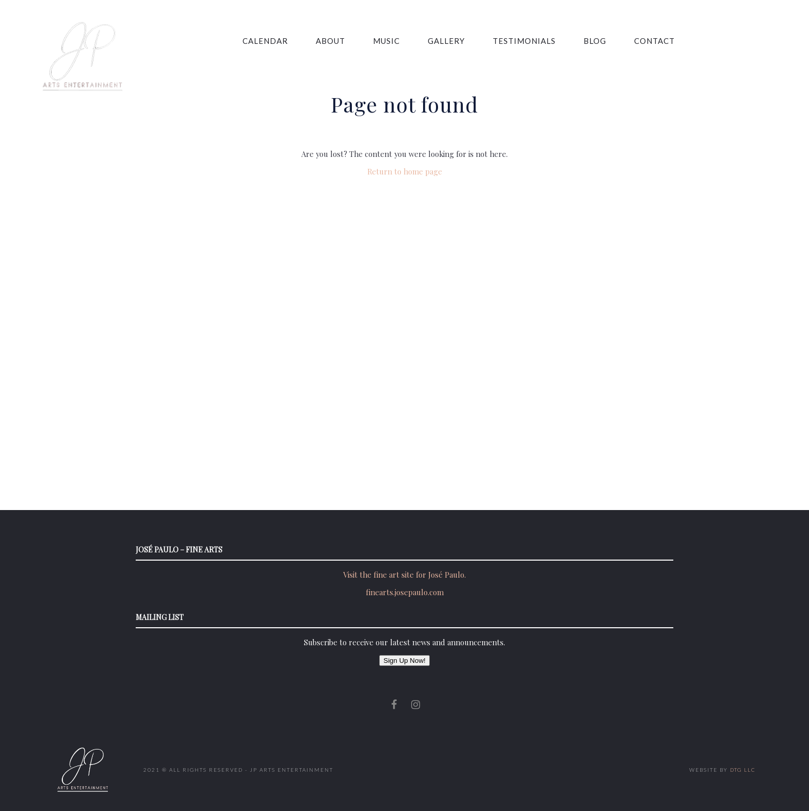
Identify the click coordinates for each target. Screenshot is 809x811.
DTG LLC (743, 770)
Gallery (427, 40)
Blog (576, 40)
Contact (636, 40)
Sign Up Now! (404, 660)
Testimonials (505, 40)
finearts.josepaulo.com (405, 592)
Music (367, 40)
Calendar (246, 40)
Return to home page (404, 171)
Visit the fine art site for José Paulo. (404, 574)
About (312, 40)
